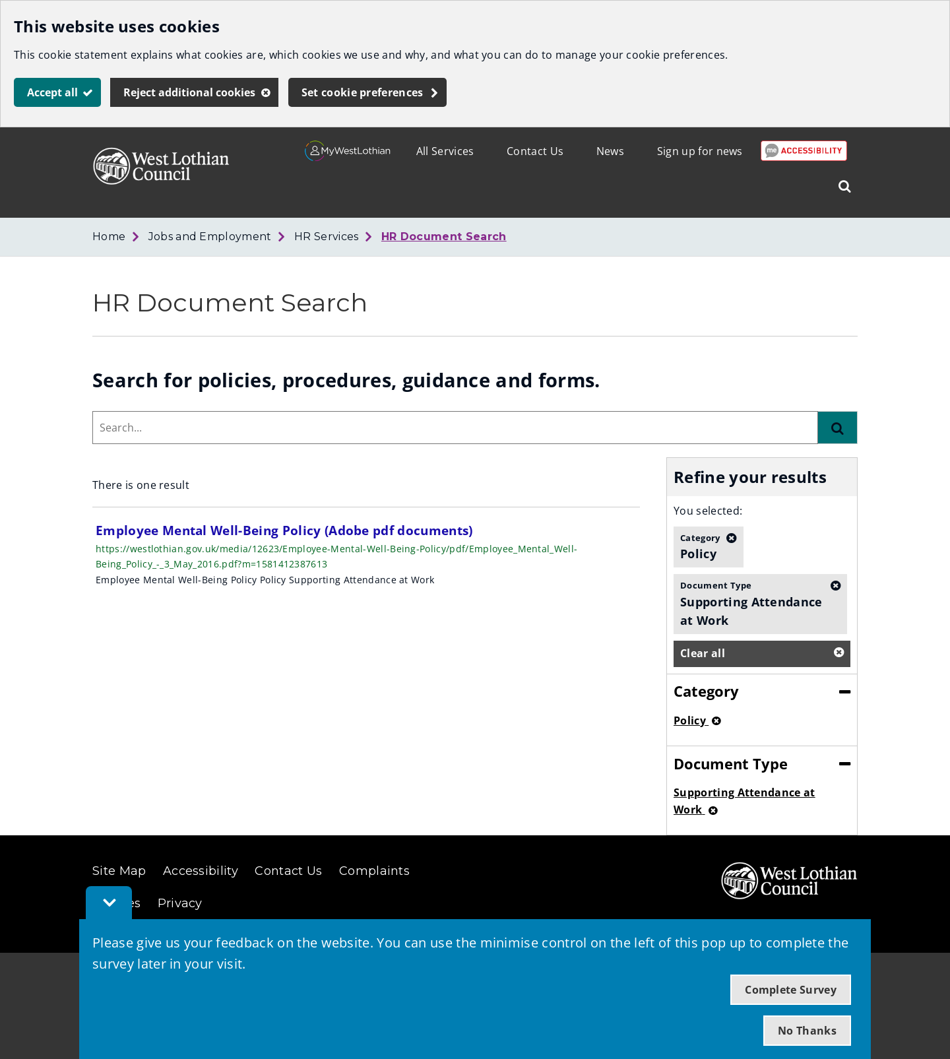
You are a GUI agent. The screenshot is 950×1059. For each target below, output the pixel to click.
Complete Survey (791, 989)
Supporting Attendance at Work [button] (752, 603)
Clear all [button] (702, 653)
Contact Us (535, 151)
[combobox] (455, 427)
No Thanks (807, 1030)
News (610, 151)
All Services (445, 151)
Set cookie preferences (362, 92)
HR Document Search (444, 236)
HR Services (326, 236)
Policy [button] (700, 546)
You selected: (708, 510)
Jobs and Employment (210, 236)
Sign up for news (700, 151)
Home (108, 236)
